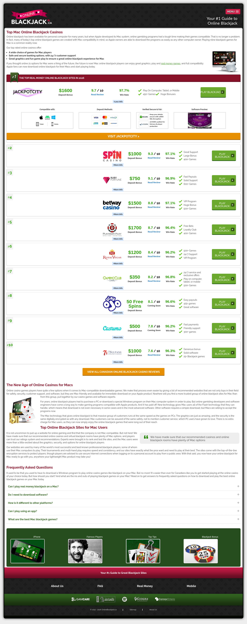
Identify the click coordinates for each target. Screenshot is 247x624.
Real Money (145, 586)
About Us (57, 586)
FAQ (101, 586)
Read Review (97, 94)
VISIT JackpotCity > (123, 136)
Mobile (191, 586)
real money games (170, 63)
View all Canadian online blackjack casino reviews (123, 371)
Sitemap (133, 610)
